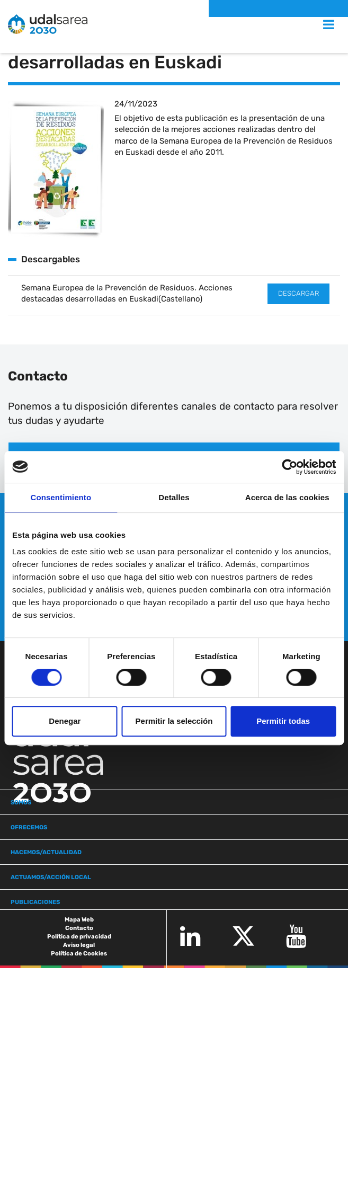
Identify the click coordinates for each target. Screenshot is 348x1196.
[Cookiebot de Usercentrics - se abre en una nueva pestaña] (289, 467)
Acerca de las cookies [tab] (287, 497)
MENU (317, 24)
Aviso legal (79, 945)
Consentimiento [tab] (60, 497)
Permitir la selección (174, 720)
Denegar (65, 720)
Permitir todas (283, 720)
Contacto (79, 928)
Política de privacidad (79, 936)
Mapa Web (79, 919)
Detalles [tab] (173, 497)
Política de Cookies (79, 953)
